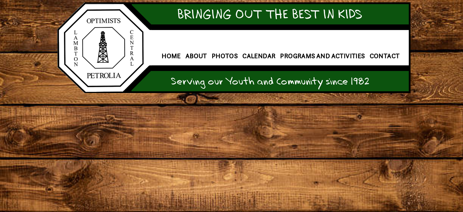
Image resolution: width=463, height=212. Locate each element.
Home (171, 56)
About (196, 56)
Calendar (258, 56)
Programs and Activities (322, 56)
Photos (225, 56)
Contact (385, 56)
